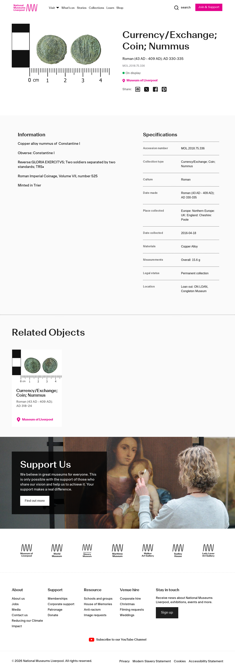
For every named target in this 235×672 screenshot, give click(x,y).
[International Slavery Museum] (87, 550)
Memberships (58, 599)
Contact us (20, 615)
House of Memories (98, 604)
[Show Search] (181, 7)
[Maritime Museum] (117, 550)
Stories (81, 8)
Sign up (167, 612)
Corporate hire (130, 599)
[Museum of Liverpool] (27, 550)
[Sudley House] (178, 550)
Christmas (127, 604)
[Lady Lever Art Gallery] (208, 550)
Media (16, 610)
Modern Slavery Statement (152, 661)
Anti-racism (92, 610)
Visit (52, 8)
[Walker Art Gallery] (148, 550)
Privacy (124, 661)
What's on (68, 8)
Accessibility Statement (206, 661)
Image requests (95, 615)
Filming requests (132, 610)
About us (18, 599)
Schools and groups (98, 599)
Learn (110, 8)
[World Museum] (57, 550)
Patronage (55, 610)
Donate (53, 615)
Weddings (127, 615)
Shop (119, 8)
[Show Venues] (57, 8)
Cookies (180, 661)
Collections (96, 8)
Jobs (15, 604)
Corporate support (61, 604)
